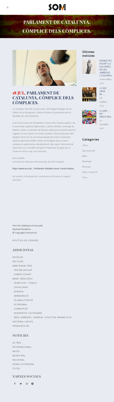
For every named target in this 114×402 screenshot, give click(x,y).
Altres (85, 145)
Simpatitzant (23, 274)
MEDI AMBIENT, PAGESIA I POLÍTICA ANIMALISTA (43, 317)
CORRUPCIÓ (21, 308)
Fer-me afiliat (23, 270)
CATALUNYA (21, 287)
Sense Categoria (89, 172)
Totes (84, 177)
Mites (84, 156)
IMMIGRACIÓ (21, 295)
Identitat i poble (25, 282)
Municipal (86, 161)
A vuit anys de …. (103, 91)
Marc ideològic (22, 278)
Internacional (88, 150)
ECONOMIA (20, 304)
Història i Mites (22, 321)
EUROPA (18, 291)
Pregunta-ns (20, 325)
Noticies (17, 261)
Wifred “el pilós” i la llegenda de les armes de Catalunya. (105, 68)
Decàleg (17, 257)
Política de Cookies (25, 240)
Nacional (86, 166)
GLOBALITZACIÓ (23, 300)
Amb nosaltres (22, 265)
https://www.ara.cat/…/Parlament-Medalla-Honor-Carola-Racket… (43, 168)
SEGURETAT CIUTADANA (28, 313)
